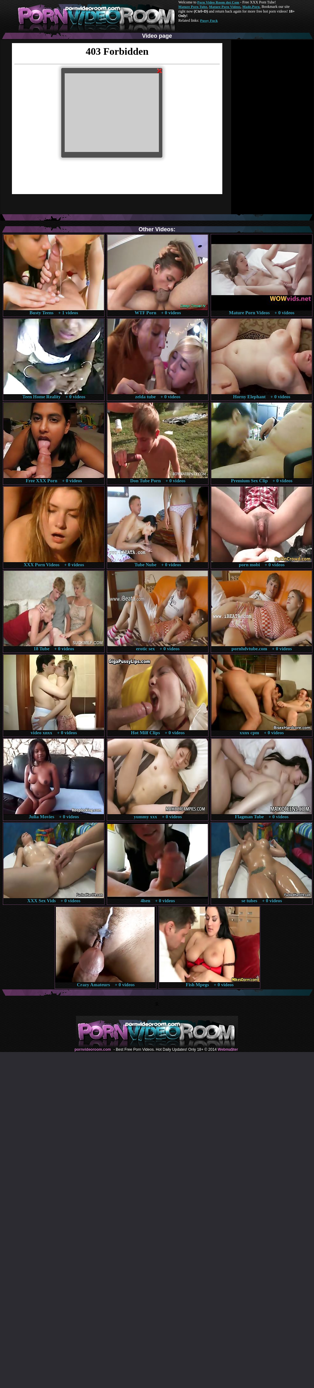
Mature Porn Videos (225, 6)
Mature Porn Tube (192, 6)
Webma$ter (228, 1049)
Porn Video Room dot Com (218, 2)
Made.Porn (251, 6)
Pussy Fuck (209, 20)
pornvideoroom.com (92, 1049)
